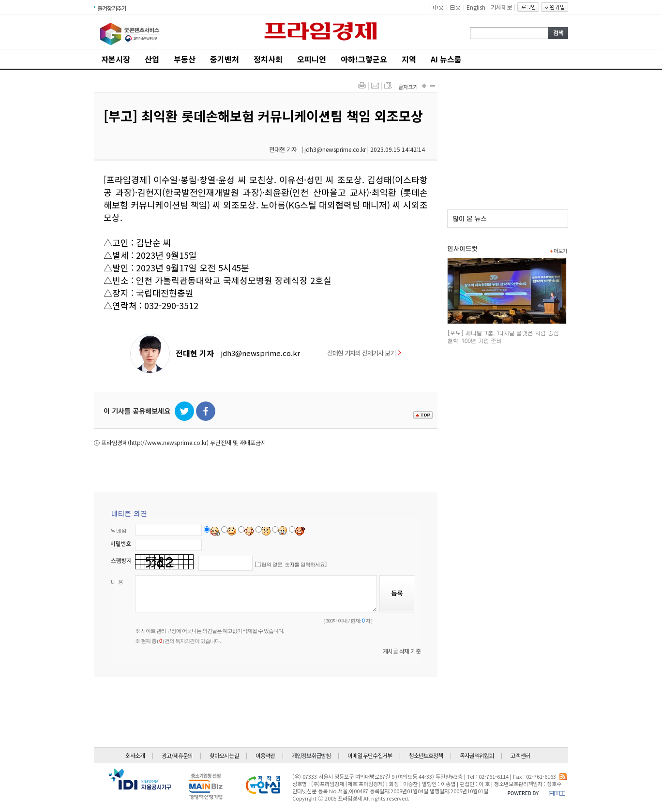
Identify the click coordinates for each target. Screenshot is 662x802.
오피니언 (311, 59)
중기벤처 (224, 59)
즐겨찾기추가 (111, 8)
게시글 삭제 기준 (402, 651)
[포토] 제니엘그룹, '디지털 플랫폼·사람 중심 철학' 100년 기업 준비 (503, 336)
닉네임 (119, 530)
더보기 (558, 250)
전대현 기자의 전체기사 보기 (364, 352)
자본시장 (115, 59)
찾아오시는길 (224, 755)
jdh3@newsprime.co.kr (260, 353)
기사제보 (501, 7)
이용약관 (265, 755)
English (475, 7)
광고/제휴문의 (177, 755)
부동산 (185, 59)
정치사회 (268, 59)
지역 (409, 59)
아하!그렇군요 (364, 59)
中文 (438, 7)
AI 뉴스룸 (446, 59)
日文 (455, 7)
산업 (152, 59)
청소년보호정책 (426, 755)
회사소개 (135, 755)
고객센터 (520, 755)
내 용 (117, 581)
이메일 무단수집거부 (369, 755)
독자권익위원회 (477, 755)
